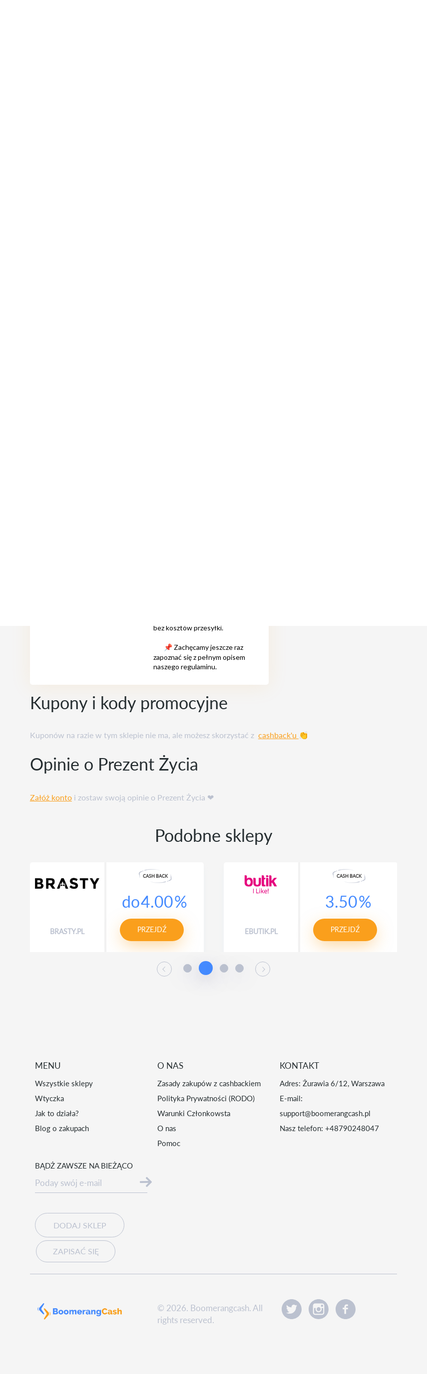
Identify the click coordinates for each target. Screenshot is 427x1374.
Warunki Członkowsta (193, 1113)
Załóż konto (51, 797)
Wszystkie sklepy (64, 1083)
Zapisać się (73, 1248)
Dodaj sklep (79, 1225)
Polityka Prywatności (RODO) (206, 1098)
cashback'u (278, 735)
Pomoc (168, 1143)
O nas (166, 1128)
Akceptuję (338, 1339)
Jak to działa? (57, 1113)
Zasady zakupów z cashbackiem (209, 1083)
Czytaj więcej (238, 1347)
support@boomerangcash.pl (325, 1113)
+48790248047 (352, 1128)
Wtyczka (49, 1098)
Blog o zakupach (62, 1128)
